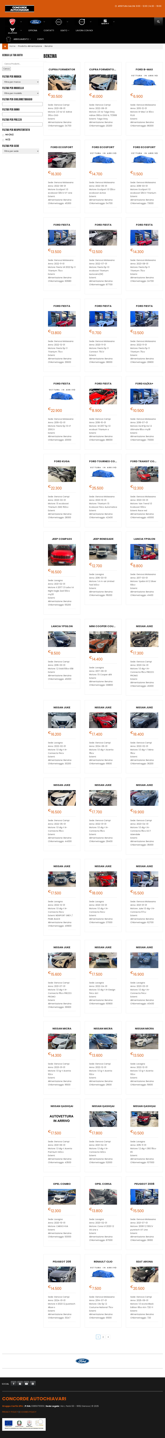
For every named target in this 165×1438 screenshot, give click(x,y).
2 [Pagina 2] (103, 1337)
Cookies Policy (28, 1411)
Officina (32, 30)
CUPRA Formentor (62, 69)
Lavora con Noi (84, 30)
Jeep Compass (62, 539)
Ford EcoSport (62, 147)
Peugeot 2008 (144, 1184)
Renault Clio (103, 1261)
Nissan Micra (61, 1028)
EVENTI (40, 39)
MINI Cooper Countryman (108, 626)
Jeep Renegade (103, 539)
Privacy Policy (10, 1411)
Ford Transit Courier (146, 461)
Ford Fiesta (62, 225)
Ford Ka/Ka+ (144, 383)
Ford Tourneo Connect (106, 461)
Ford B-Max (144, 69)
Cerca (6, 68)
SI (7, 139)
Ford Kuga (62, 461)
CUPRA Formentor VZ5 (105, 69)
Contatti (49, 30)
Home (12, 46)
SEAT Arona (144, 1261)
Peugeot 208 (62, 1261)
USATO (63, 30)
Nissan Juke (144, 626)
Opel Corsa (103, 1184)
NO (9, 134)
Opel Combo (62, 1184)
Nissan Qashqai (62, 1106)
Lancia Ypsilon (144, 539)
